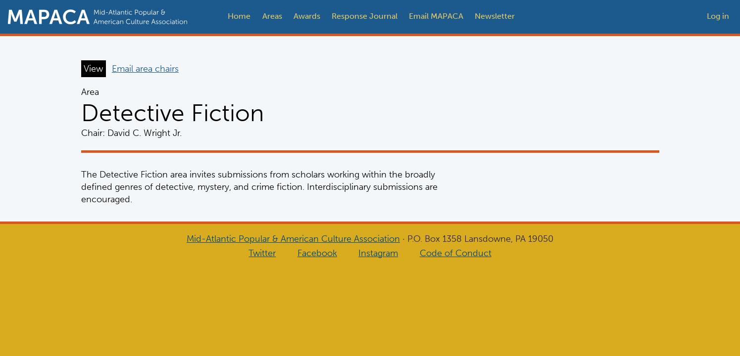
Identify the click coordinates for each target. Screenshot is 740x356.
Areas (272, 16)
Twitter (262, 253)
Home (239, 16)
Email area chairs (145, 68)
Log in (718, 16)
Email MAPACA (436, 16)
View (93, 68)
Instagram (378, 253)
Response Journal (364, 16)
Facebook (317, 253)
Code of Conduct (456, 253)
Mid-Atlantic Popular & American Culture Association (293, 238)
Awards (307, 16)
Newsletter (495, 16)
